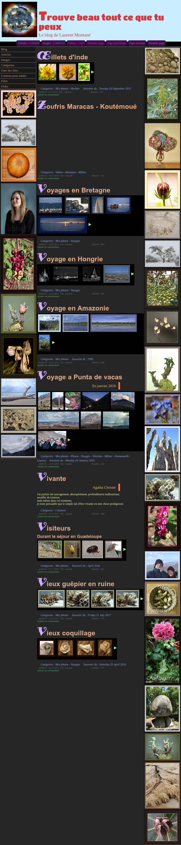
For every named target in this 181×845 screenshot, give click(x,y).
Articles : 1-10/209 (28, 43)
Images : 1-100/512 (53, 43)
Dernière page (156, 43)
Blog (4, 49)
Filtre (4, 81)
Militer (82, 172)
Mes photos (61, 88)
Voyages (75, 240)
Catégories (7, 65)
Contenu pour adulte (14, 75)
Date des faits (9, 70)
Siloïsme (97, 456)
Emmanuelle (122, 456)
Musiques (70, 172)
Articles (6, 54)
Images (5, 60)
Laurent (41, 460)
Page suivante (137, 43)
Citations (60, 510)
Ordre (4, 86)
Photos (74, 456)
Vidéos (59, 172)
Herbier (75, 88)
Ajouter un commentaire (48, 94)
